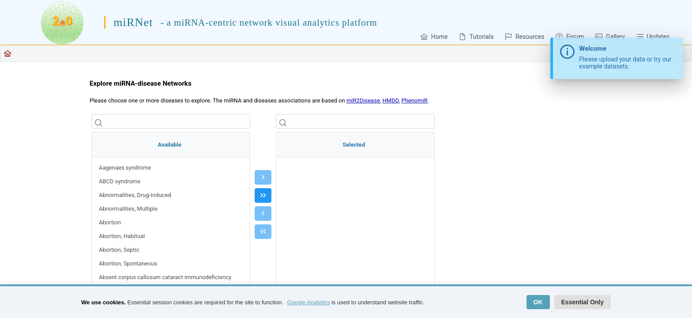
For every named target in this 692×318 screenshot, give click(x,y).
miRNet (133, 22)
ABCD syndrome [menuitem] (119, 181)
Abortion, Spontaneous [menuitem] (128, 263)
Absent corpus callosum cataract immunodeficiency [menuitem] (165, 277)
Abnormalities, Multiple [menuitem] (128, 208)
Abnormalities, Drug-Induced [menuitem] (135, 195)
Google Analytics (308, 302)
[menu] (170, 227)
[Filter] (170, 121)
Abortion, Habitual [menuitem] (122, 236)
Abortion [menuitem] (110, 222)
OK (538, 302)
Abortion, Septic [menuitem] (119, 249)
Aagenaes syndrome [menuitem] (125, 167)
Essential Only (582, 302)
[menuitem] (434, 36)
